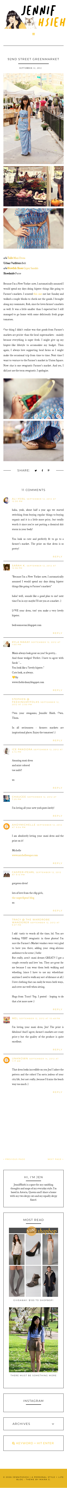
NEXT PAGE (56, 1159)
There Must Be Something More (34, 1375)
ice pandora (22, 749)
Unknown (20, 1058)
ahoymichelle (24, 824)
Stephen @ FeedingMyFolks (25, 700)
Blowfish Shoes (15, 268)
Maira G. (45, 1479)
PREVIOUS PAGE (14, 1159)
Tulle (10, 258)
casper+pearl (23, 872)
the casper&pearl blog (23, 898)
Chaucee (19, 796)
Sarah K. (19, 565)
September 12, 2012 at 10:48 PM (39, 1018)
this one (37, 294)
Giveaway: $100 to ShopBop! (33, 1300)
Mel (15, 1018)
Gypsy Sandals (30, 268)
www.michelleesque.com (25, 855)
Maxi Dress (19, 258)
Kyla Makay (21, 642)
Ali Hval (19, 498)
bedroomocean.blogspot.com (26, 625)
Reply (58, 556)
